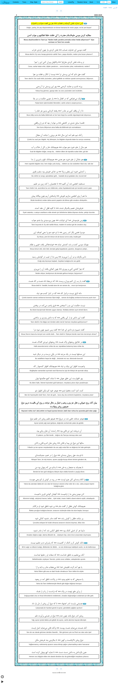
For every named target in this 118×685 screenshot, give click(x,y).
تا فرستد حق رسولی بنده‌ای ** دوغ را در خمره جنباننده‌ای (59, 455)
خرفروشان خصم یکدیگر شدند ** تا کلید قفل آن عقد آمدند (59, 208)
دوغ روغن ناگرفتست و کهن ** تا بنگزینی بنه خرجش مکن (59, 640)
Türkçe (110, 7)
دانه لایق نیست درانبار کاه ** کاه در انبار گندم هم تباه (59, 293)
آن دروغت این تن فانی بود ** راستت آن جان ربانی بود (59, 431)
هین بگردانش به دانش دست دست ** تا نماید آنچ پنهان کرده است (59, 652)
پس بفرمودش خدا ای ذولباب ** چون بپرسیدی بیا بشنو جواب (57, 220)
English (105, 7)
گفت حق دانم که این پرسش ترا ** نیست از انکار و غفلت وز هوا (59, 74)
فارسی (115, 8)
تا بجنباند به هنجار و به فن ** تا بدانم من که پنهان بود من (59, 467)
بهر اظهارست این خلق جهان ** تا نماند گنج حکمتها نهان (59, 378)
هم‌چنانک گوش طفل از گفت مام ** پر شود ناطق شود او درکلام (59, 506)
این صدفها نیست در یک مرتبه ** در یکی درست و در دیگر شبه (59, 354)
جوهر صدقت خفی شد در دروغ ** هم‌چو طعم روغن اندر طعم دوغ (57, 419)
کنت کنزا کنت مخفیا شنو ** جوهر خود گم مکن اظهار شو (59, 391)
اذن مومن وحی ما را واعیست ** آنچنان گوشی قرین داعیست (59, 494)
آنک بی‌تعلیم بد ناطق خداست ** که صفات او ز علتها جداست (59, 555)
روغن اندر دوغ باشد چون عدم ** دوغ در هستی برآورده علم (59, 616)
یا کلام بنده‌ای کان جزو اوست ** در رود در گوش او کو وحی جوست (57, 479)
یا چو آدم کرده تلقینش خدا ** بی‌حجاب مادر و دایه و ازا (59, 567)
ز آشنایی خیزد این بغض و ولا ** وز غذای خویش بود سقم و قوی (59, 172)
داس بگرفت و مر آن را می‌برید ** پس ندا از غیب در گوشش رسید (59, 257)
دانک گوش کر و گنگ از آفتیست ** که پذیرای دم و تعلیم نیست (57, 543)
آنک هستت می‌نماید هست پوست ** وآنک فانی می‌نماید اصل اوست (59, 628)
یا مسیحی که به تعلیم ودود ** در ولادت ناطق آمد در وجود (59, 579)
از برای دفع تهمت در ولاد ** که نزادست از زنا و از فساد (59, 591)
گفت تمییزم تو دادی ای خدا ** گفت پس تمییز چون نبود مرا (59, 330)
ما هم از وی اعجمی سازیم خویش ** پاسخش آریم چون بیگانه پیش (59, 196)
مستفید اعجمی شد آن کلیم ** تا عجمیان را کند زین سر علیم (59, 184)
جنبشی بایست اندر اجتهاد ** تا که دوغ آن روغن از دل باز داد (57, 603)
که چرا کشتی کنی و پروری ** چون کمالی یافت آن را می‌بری (59, 269)
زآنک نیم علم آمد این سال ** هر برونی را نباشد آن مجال (59, 135)
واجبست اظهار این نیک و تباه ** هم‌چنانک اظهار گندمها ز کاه (59, 366)
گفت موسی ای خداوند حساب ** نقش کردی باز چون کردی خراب (59, 50)
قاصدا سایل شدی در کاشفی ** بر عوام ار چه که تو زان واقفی (59, 123)
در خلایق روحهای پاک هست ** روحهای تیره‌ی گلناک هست (57, 342)
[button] (16, 2)
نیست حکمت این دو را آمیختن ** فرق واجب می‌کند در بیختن (59, 305)
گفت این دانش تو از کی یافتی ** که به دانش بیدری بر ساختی (59, 318)
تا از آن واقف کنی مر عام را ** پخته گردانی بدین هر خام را (59, 111)
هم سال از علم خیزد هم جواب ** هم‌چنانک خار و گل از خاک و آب (59, 147)
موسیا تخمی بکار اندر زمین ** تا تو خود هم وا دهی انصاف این (59, 232)
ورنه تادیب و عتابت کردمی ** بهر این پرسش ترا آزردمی (59, 86)
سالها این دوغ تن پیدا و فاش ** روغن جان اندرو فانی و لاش (59, 443)
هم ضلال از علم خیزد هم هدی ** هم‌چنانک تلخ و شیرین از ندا (57, 159)
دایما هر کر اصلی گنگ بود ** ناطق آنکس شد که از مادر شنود (59, 530)
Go (109, 2)
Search (60, 2)
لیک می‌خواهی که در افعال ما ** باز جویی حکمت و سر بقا (57, 98)
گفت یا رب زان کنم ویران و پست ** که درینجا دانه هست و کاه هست (57, 281)
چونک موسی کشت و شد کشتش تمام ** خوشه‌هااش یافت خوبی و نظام (59, 244)
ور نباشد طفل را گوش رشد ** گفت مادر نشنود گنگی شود (59, 518)
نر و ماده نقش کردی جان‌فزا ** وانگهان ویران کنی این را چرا (59, 62)
